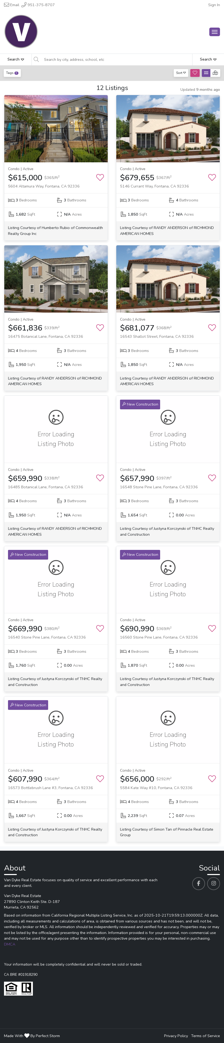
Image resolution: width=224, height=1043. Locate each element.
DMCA (9, 944)
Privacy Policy (176, 1035)
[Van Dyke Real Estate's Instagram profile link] (213, 883)
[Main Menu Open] (214, 32)
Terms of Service (205, 1035)
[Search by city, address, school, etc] (116, 59)
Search (15, 59)
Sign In (214, 4)
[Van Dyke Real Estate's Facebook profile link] (198, 883)
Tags (12, 72)
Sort (181, 72)
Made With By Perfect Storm (32, 1035)
